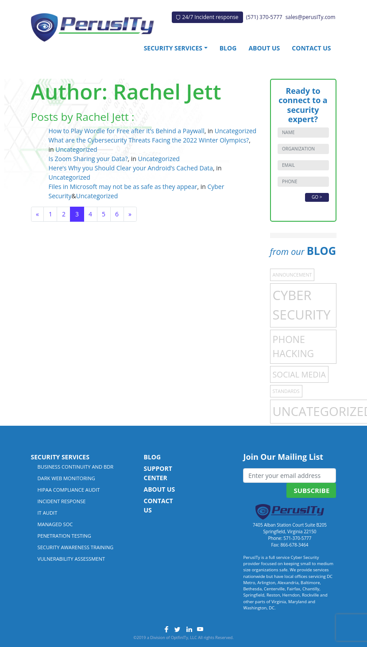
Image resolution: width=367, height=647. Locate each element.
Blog (228, 48)
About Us (264, 48)
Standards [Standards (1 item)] (286, 391)
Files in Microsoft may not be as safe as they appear (123, 186)
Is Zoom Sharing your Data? (88, 158)
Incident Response (62, 501)
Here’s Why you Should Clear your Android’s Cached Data (131, 168)
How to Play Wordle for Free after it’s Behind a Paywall (127, 131)
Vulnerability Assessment (71, 558)
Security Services (173, 48)
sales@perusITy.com (311, 16)
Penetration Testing (64, 535)
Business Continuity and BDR (76, 466)
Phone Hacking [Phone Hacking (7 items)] (293, 346)
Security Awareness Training (76, 547)
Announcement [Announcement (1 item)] (292, 275)
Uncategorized (235, 131)
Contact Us (311, 48)
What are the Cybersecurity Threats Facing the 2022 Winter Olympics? (149, 140)
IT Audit (48, 512)
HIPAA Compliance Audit (69, 489)
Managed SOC (55, 524)
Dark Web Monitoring (66, 478)
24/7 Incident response (207, 16)
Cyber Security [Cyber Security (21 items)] (302, 305)
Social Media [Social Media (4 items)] (299, 374)
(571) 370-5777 (264, 16)
